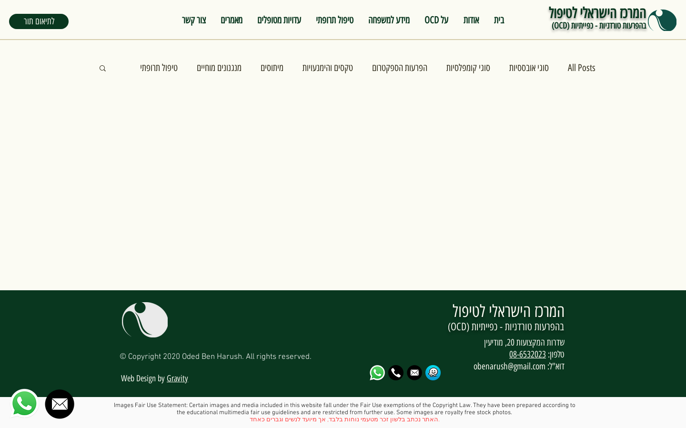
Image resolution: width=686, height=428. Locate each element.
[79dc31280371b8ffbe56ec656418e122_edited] (377, 372)
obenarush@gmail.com (509, 366)
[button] (39, 21)
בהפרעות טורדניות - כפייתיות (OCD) (599, 25)
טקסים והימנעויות (328, 67)
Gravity (177, 378)
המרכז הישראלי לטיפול (597, 13)
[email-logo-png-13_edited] (414, 372)
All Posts (581, 67)
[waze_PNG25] (433, 372)
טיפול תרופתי (159, 67)
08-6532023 (527, 354)
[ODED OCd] (396, 372)
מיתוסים (272, 67)
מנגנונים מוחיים (219, 67)
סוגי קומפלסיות (468, 67)
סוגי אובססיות (529, 67)
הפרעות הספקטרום (399, 67)
